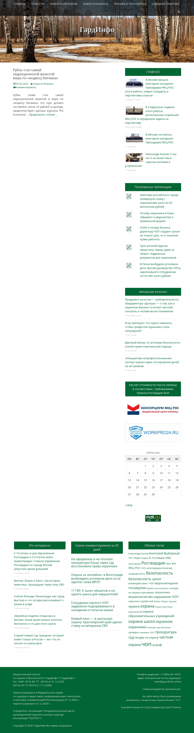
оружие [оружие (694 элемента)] (134, 606)
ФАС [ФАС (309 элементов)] (174, 563)
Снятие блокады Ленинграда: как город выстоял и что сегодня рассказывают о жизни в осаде (39, 600)
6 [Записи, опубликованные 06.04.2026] (129, 473)
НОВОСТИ (38, 4)
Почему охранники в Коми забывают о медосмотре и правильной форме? (157, 217)
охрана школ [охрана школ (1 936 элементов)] (141, 621)
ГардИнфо (97, 29)
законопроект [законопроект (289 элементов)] (161, 588)
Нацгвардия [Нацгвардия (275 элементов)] (134, 563)
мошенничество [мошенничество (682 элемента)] (140, 597)
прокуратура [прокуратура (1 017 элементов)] (166, 632)
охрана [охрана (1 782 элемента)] (147, 606)
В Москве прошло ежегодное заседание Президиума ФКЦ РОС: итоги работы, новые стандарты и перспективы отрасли (149, 87)
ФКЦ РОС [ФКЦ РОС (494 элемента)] (134, 568)
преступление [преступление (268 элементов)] (163, 627)
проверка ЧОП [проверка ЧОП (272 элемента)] (146, 632)
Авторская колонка (153, 292)
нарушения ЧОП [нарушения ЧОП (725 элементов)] (166, 596)
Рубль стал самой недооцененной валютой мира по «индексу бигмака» (35, 74)
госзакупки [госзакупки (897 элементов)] (137, 588)
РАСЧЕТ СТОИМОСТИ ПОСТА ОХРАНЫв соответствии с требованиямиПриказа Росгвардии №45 (153, 389)
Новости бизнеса (43, 83)
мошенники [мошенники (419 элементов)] (162, 592)
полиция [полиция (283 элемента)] (151, 627)
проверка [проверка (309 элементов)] (133, 632)
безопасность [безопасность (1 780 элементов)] (159, 573)
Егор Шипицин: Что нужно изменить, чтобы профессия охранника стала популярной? (149, 327)
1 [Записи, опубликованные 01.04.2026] (145, 466)
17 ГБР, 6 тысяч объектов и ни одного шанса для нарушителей (94, 592)
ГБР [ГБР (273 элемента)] (130, 557)
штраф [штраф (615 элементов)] (157, 645)
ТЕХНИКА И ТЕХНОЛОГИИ (130, 4)
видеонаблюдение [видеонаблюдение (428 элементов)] (166, 583)
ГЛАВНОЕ (20, 4)
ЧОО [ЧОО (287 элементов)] (143, 568)
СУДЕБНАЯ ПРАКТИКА (165, 4)
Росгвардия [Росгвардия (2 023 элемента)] (153, 563)
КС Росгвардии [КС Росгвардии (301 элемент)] (157, 557)
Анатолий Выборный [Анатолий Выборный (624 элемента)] (164, 553)
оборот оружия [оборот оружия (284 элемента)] (169, 601)
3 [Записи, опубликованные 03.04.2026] (161, 466)
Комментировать (26, 87)
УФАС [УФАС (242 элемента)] (168, 563)
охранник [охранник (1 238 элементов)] (164, 621)
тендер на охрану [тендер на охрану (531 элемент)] (147, 637)
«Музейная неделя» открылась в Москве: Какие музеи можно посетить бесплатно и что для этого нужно (38, 619)
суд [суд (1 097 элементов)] (131, 637)
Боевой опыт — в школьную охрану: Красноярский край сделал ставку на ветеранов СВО (96, 622)
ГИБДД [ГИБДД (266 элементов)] (136, 557)
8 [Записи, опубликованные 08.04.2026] (145, 473)
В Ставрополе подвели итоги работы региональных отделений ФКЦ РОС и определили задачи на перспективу (152, 115)
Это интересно (39, 545)
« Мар (129, 505)
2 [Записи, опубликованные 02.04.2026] (153, 466)
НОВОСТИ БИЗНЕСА (95, 4)
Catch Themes (173, 707)
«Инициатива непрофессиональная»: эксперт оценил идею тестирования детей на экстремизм (152, 362)
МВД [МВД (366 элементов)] (168, 557)
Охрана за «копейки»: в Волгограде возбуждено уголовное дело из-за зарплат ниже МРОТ (97, 578)
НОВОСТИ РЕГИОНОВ (63, 4)
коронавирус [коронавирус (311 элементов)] (147, 592)
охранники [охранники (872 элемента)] (137, 627)
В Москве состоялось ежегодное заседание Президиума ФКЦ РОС (160, 138)
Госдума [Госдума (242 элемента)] (144, 558)
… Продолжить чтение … (42, 114)
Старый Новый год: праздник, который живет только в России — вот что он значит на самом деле (39, 639)
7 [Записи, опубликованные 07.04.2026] (137, 473)
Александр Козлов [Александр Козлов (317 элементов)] (138, 553)
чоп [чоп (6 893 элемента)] (147, 644)
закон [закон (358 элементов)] (150, 588)
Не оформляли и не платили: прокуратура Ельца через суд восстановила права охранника (94, 562)
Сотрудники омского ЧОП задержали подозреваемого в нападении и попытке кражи (92, 606)
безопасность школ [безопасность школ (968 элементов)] (144, 578)
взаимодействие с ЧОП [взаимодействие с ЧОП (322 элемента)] (141, 583)
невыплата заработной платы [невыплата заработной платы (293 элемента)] (144, 601)
